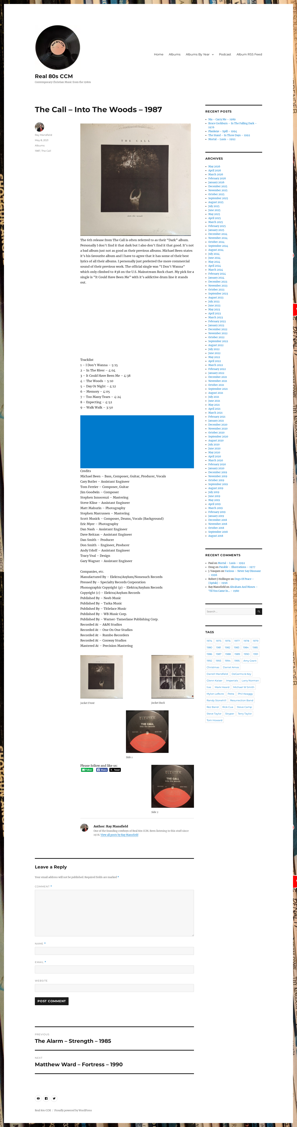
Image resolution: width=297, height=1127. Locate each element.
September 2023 (218, 293)
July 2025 (214, 206)
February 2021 (216, 416)
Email (40, 962)
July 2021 (213, 396)
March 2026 (215, 174)
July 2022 (214, 349)
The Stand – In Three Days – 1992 (229, 135)
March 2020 (215, 460)
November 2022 (217, 333)
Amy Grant (249, 660)
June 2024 (214, 257)
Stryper (229, 713)
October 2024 (216, 242)
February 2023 (217, 321)
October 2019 (216, 480)
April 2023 (214, 313)
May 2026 (214, 166)
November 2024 (217, 238)
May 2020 (214, 452)
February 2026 (217, 178)
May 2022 (214, 357)
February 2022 (217, 369)
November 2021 (217, 381)
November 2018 (217, 524)
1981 (218, 647)
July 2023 (213, 301)
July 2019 (213, 492)
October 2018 (216, 528)
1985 (255, 647)
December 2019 (217, 472)
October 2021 (216, 385)
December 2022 (217, 329)
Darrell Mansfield (217, 673)
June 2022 (214, 353)
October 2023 (216, 289)
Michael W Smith (243, 687)
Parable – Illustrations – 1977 (237, 567)
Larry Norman (250, 680)
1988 (228, 654)
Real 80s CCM (54, 76)
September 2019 (218, 484)
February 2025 (217, 226)
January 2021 (216, 420)
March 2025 (215, 222)
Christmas (213, 667)
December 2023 (217, 281)
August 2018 (215, 535)
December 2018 (217, 520)
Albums (175, 54)
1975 (218, 640)
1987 (37, 150)
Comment (43, 886)
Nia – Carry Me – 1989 (222, 119)
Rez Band (213, 706)
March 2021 (215, 412)
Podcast (225, 54)
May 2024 (214, 261)
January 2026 (216, 182)
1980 (209, 647)
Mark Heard (222, 687)
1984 (246, 647)
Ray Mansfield (43, 134)
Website (41, 980)
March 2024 (215, 269)
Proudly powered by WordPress (73, 1110)
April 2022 (214, 361)
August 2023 (215, 297)
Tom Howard (214, 720)
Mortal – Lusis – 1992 (221, 139)
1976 (228, 640)
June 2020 (214, 448)
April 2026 (214, 170)
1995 (237, 660)
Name (40, 943)
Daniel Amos (231, 667)
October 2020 (216, 432)
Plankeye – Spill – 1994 (222, 131)
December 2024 (217, 234)
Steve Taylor (214, 713)
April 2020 (214, 456)
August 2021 (215, 393)
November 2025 (217, 190)
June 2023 (214, 305)
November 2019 (217, 476)
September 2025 (218, 198)
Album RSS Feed (249, 54)
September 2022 (218, 341)
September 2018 (218, 532)
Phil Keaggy (245, 693)
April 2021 (214, 408)
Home (158, 54)
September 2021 (218, 389)
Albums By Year (197, 54)
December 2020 (217, 424)
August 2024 (216, 250)
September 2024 (218, 246)
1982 (227, 647)
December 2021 (217, 377)
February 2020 (217, 464)
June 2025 (214, 210)
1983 (236, 647)
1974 (209, 640)
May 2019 (214, 500)
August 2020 (216, 440)
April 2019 (214, 504)
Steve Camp (244, 706)
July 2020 (214, 444)
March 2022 (215, 365)
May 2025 (214, 214)
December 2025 (217, 186)
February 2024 (217, 273)
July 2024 (214, 254)
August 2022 (216, 345)
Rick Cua (227, 706)
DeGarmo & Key (241, 673)
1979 (255, 640)
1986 (209, 654)
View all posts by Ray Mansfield (119, 835)
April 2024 (214, 265)
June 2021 (214, 400)
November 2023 (217, 285)
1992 (209, 660)
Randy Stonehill (216, 700)
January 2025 (216, 230)
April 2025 (214, 218)
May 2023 (214, 309)
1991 (255, 654)
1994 (228, 660)
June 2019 (214, 496)
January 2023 (216, 325)
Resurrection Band (241, 700)
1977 (237, 640)
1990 (246, 654)
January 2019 (216, 516)
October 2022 (216, 337)
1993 (218, 660)
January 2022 (216, 373)
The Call (46, 150)
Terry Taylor (245, 713)
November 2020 (217, 428)
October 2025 (216, 194)
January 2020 (216, 468)
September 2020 (218, 436)
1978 (246, 640)
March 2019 (215, 508)
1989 (237, 654)
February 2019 (217, 512)
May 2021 (214, 404)
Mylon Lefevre (215, 693)
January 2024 (216, 277)
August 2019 (215, 488)
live (209, 687)
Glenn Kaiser (214, 680)
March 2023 (215, 317)
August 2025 (216, 202)
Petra (231, 693)
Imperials (232, 680)
